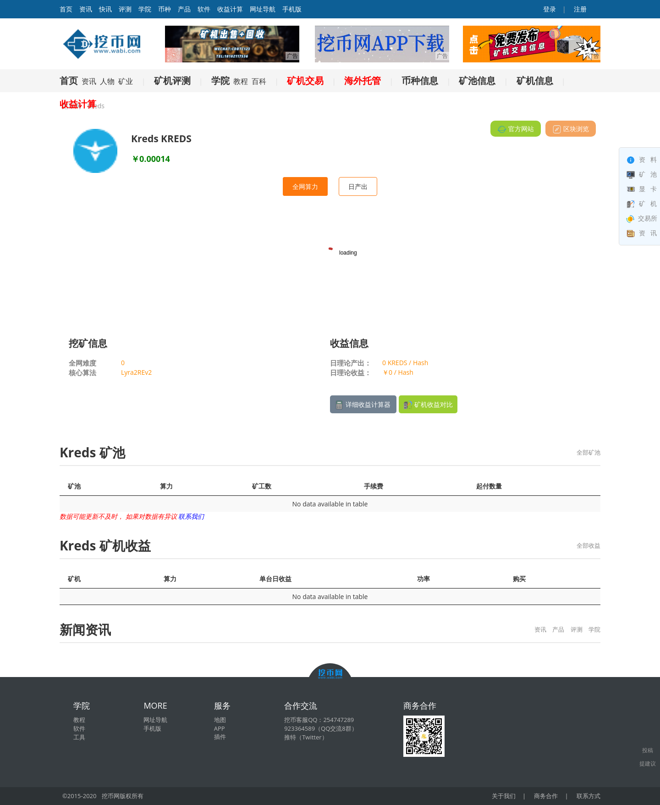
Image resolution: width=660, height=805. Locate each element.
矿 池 (642, 174)
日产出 (358, 186)
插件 (220, 737)
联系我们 (191, 516)
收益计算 (230, 9)
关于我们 (504, 796)
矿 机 (642, 203)
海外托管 (362, 80)
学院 (144, 9)
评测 (125, 9)
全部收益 (588, 545)
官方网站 (515, 129)
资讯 (85, 9)
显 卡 (642, 188)
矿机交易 (305, 80)
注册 (579, 9)
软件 (204, 9)
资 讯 (642, 232)
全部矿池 (588, 452)
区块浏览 (570, 129)
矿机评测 (172, 80)
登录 (549, 9)
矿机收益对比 (428, 405)
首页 (69, 80)
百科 (259, 81)
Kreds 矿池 (92, 452)
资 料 (642, 159)
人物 (107, 81)
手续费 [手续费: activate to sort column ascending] (373, 486)
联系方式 (588, 796)
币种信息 (420, 80)
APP (219, 728)
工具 (79, 737)
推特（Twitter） (305, 737)
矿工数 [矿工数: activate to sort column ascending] (261, 486)
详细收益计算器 (363, 405)
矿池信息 (477, 80)
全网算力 (305, 186)
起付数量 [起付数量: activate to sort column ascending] (489, 486)
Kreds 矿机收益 (105, 545)
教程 (240, 81)
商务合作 (546, 796)
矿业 (125, 81)
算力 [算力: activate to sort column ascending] (166, 486)
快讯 (105, 9)
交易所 (642, 218)
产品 (184, 9)
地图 (220, 720)
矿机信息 (535, 80)
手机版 (292, 9)
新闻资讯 (85, 629)
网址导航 (262, 9)
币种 (164, 9)
